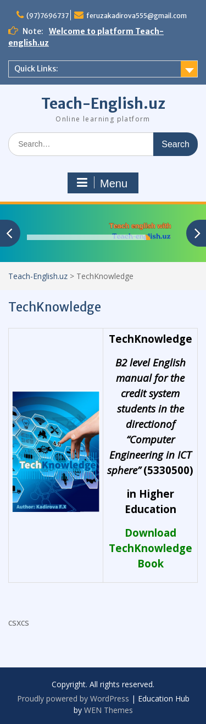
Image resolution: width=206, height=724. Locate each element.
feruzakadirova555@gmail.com (136, 16)
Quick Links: (36, 69)
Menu (101, 183)
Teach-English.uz (103, 103)
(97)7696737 (47, 16)
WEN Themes (108, 710)
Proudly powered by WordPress (73, 698)
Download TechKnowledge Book (150, 548)
